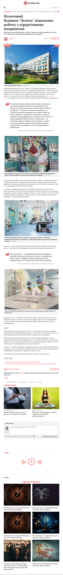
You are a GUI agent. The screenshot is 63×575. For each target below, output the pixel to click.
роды (31, 382)
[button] (54, 7)
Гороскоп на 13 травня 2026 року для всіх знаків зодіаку (45, 509)
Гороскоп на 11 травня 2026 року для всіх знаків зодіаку (45, 537)
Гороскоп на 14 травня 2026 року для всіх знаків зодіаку (17, 509)
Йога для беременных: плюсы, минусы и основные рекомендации (44, 414)
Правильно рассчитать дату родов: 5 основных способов (15, 413)
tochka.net (12, 38)
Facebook (21, 373)
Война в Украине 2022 (31, 11)
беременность (12, 382)
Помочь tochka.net (17, 11)
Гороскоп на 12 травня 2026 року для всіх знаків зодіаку (17, 537)
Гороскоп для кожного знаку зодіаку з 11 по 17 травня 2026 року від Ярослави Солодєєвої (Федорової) (15, 566)
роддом (39, 382)
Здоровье (7, 45)
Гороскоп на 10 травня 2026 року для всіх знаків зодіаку (45, 565)
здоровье (24, 382)
